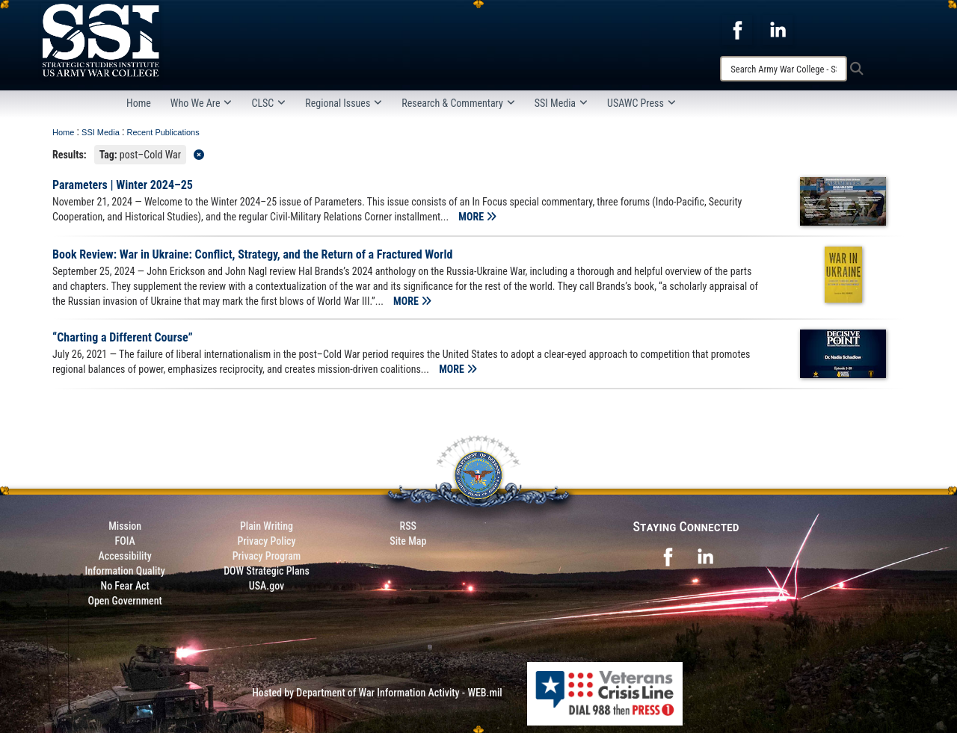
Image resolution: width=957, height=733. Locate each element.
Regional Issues (343, 103)
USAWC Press (641, 103)
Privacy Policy (266, 541)
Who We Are (201, 103)
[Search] (783, 68)
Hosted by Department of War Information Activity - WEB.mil (377, 693)
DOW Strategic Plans (267, 571)
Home (138, 103)
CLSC (268, 103)
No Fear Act (125, 586)
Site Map (408, 541)
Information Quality (125, 571)
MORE (477, 217)
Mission (124, 526)
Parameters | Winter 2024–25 (122, 185)
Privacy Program (267, 556)
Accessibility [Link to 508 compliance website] (125, 556)
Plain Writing (266, 526)
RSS (408, 526)
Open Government (124, 601)
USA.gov (267, 586)
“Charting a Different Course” (122, 337)
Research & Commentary (458, 103)
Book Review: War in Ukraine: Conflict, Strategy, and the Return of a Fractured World (252, 254)
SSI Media (561, 103)
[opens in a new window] (737, 29)
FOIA (125, 541)
